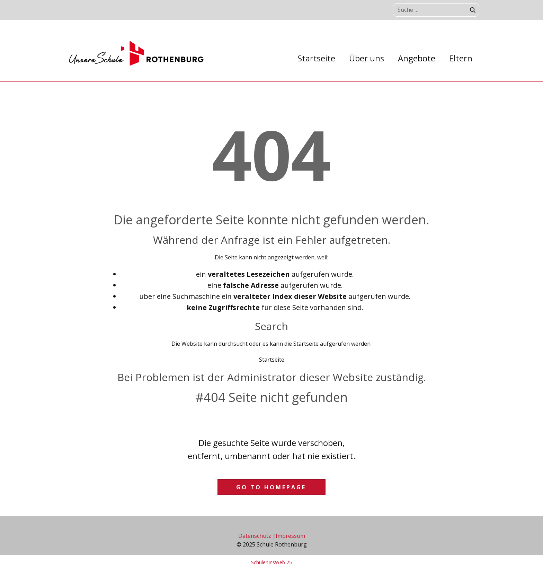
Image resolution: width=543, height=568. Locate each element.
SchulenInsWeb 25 (271, 562)
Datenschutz (254, 536)
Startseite (271, 359)
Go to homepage (271, 487)
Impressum (290, 536)
